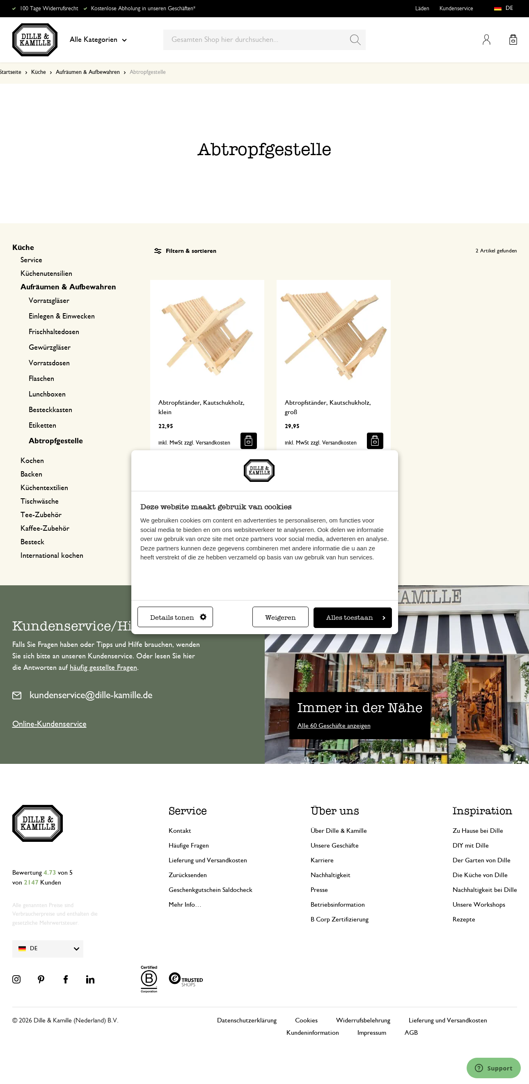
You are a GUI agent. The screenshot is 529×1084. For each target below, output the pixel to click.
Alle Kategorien (98, 40)
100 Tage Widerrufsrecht (49, 8)
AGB (411, 1032)
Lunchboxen (47, 394)
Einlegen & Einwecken (62, 316)
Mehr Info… (185, 904)
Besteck (32, 542)
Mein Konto (486, 39)
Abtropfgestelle (56, 441)
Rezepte (464, 919)
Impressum (371, 1032)
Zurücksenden (188, 875)
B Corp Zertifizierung (340, 919)
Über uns (335, 811)
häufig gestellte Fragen (103, 667)
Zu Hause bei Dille (478, 830)
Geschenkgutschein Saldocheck (210, 890)
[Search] (355, 40)
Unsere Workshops (479, 904)
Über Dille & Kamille (339, 830)
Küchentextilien (44, 488)
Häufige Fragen (189, 845)
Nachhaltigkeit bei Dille (485, 890)
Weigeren (280, 617)
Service (31, 260)
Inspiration (483, 811)
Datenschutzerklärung (247, 1020)
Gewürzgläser (50, 347)
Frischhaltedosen (54, 332)
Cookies (306, 1020)
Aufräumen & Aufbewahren (88, 72)
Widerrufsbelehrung (363, 1020)
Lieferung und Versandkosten (208, 860)
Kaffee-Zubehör (45, 528)
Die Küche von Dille (480, 875)
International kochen (52, 555)
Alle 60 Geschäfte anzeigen (334, 725)
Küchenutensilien (46, 273)
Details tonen (178, 617)
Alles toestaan (355, 617)
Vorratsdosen (49, 363)
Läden (422, 8)
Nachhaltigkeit (330, 875)
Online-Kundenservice (49, 724)
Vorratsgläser (49, 301)
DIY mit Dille (471, 845)
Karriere (322, 860)
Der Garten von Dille (482, 860)
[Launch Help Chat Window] (494, 1068)
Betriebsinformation (338, 904)
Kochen (32, 461)
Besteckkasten (50, 410)
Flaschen (41, 379)
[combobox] (264, 40)
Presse (319, 890)
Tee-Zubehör (41, 515)
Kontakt (180, 830)
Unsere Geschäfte (335, 845)
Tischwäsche (40, 501)
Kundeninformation (312, 1032)
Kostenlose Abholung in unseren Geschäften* (143, 8)
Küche (38, 72)
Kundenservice (456, 8)
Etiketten (42, 425)
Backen (31, 474)
